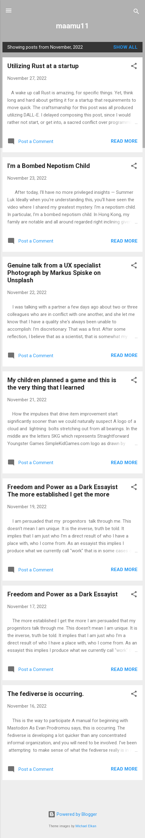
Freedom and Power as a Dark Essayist (62, 594)
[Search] (136, 12)
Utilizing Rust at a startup (43, 66)
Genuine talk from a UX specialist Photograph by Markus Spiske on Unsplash (54, 273)
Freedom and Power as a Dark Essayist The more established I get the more (62, 490)
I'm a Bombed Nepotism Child (48, 166)
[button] (134, 67)
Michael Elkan (85, 826)
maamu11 (72, 26)
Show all (125, 47)
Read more (124, 141)
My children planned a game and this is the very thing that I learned (61, 383)
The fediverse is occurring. (45, 693)
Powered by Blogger (72, 814)
